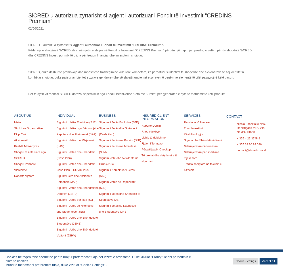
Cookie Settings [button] (246, 261)
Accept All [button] (268, 261)
